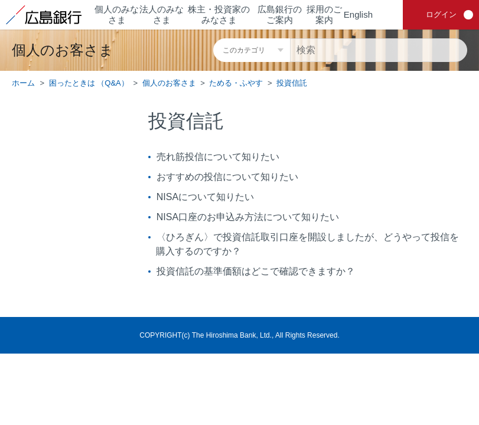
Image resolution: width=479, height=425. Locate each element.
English (358, 14)
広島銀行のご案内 (280, 14)
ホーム (23, 83)
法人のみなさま (161, 14)
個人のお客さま (169, 83)
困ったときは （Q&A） (89, 83)
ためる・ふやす (236, 83)
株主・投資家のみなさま (219, 14)
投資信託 (291, 83)
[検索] (378, 50)
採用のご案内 (324, 14)
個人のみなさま (117, 14)
